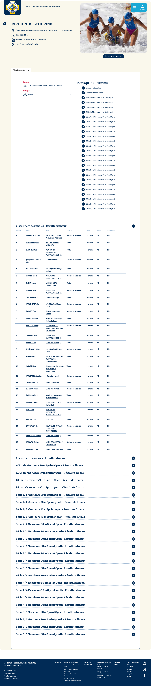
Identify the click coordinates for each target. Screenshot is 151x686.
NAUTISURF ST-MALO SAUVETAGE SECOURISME (54, 359)
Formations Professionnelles (72, 680)
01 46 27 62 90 (10, 670)
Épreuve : (26, 82)
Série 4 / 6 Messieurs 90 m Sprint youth (98, 189)
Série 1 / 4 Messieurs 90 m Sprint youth (98, 122)
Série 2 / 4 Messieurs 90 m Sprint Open (98, 136)
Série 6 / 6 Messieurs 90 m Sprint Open (98, 204)
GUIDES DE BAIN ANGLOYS (52, 244)
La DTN (129, 676)
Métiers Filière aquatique (71, 669)
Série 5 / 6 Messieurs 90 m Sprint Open (98, 194)
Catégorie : (27, 91)
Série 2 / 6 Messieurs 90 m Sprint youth (98, 151)
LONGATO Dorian (32, 442)
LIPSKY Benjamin (32, 243)
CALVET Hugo (31, 366)
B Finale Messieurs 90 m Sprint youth (97, 112)
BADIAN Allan (31, 283)
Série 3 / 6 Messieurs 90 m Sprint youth (98, 170)
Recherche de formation (71, 662)
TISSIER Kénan (31, 276)
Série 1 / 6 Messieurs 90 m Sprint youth (98, 131)
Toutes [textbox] (30, 94)
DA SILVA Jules (32, 389)
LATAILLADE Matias (33, 436)
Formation (58, 662)
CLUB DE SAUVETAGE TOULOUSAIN (54, 443)
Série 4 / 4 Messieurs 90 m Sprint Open (98, 175)
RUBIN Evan (30, 357)
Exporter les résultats (113, 56)
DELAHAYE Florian (33, 235)
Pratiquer (129, 669)
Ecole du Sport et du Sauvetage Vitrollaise (54, 236)
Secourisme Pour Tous (54, 449)
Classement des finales (92, 88)
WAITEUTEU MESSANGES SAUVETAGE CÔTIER (53, 252)
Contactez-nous (10, 676)
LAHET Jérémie (32, 319)
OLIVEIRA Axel (31, 336)
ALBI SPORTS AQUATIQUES (51, 284)
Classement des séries (92, 93)
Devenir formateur (69, 678)
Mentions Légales (11, 678)
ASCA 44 (49, 420)
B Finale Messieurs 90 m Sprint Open (97, 107)
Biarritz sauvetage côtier (53, 312)
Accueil (28, 6)
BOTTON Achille (32, 269)
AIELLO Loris (31, 420)
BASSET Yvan (31, 311)
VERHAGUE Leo (32, 449)
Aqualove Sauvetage (53, 343)
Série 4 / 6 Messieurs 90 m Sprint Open (98, 184)
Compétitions (130, 674)
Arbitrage (129, 671)
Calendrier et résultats (38, 6)
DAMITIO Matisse (32, 250)
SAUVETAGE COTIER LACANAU (53, 404)
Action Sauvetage (52, 298)
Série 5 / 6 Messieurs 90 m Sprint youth (98, 199)
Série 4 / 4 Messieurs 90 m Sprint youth (98, 180)
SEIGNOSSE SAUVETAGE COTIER (53, 277)
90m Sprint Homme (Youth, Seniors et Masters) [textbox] (45, 86)
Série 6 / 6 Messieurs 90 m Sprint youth (98, 209)
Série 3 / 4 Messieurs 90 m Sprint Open (98, 155)
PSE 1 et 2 (67, 671)
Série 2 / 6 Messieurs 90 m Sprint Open (98, 146)
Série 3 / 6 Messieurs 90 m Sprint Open (98, 165)
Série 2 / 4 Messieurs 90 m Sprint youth (98, 141)
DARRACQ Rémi (32, 395)
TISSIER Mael (31, 290)
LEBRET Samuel (32, 403)
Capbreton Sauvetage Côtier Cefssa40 (54, 320)
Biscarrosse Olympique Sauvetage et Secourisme (55, 368)
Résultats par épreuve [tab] (21, 70)
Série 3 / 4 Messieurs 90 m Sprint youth (98, 160)
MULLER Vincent (32, 326)
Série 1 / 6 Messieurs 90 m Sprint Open (98, 126)
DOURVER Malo (32, 426)
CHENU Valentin (32, 382)
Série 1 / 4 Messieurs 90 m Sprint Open (98, 117)
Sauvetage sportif (117, 663)
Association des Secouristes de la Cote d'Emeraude (54, 328)
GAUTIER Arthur (31, 298)
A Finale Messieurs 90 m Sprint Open (97, 97)
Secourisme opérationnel (88, 663)
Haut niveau (130, 666)
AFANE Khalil (31, 343)
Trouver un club (9, 673)
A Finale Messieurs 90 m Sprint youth (97, 102)
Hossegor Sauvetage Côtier (54, 270)
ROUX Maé (30, 410)
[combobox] (50, 86)
